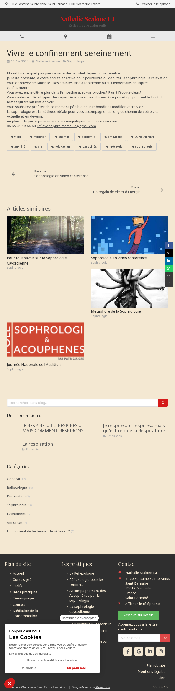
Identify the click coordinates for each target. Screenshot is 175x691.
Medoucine (102, 687)
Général (13, 478)
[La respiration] (14, 448)
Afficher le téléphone (156, 4)
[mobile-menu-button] (153, 36)
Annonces (15, 522)
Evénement (16, 513)
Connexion (161, 686)
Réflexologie (17, 487)
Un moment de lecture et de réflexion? (38, 531)
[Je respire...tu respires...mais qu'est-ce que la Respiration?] (94, 430)
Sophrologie (17, 505)
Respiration (16, 496)
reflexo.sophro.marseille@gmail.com (66, 125)
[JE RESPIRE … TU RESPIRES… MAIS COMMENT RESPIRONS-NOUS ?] (14, 430)
